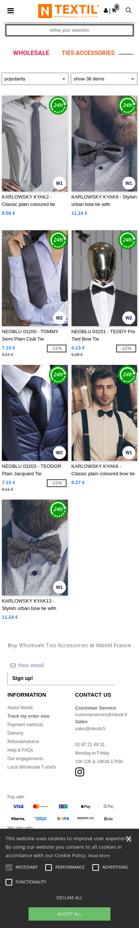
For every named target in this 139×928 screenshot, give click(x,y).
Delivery (15, 733)
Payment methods (25, 724)
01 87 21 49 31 (90, 744)
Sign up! (22, 678)
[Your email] (61, 665)
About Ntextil (20, 707)
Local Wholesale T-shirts (31, 767)
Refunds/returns (23, 741)
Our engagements (25, 758)
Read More (99, 855)
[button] (106, 10)
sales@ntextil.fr (90, 728)
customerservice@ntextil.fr (101, 714)
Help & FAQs (20, 750)
